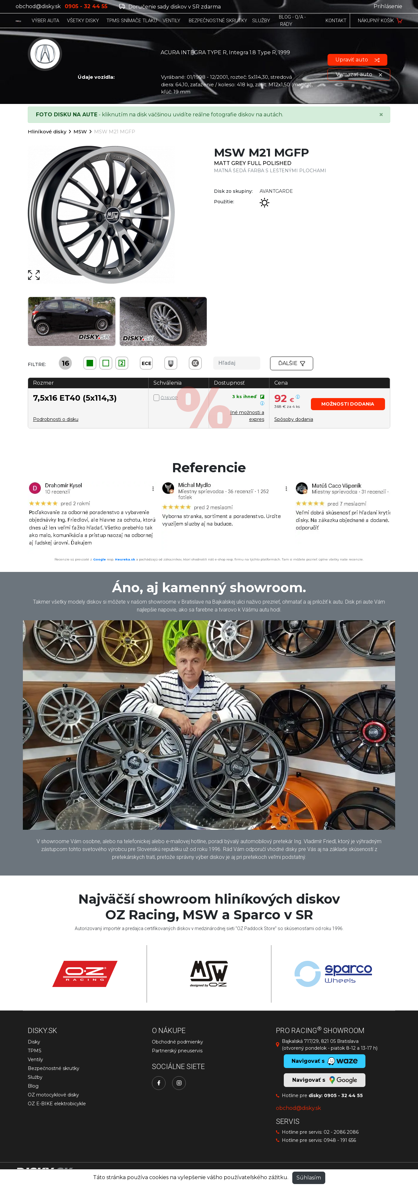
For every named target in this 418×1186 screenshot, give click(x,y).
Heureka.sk (125, 559)
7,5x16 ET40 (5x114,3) (75, 398)
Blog (33, 1086)
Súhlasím (309, 1178)
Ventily (35, 1059)
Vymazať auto (359, 74)
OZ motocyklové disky (53, 1095)
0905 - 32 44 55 (343, 1095)
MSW (80, 131)
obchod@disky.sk (38, 6)
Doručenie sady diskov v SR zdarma (170, 7)
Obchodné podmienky (177, 1042)
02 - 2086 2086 (341, 1132)
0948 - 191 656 (340, 1140)
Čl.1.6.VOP (169, 397)
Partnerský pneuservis (177, 1051)
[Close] (381, 115)
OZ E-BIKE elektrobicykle (57, 1104)
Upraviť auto (357, 60)
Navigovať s (324, 1080)
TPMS (34, 1051)
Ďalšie (291, 363)
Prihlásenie (388, 6)
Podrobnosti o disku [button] (55, 419)
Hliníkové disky (47, 131)
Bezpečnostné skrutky (53, 1068)
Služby (35, 1077)
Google (99, 559)
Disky (34, 1042)
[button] (348, 404)
